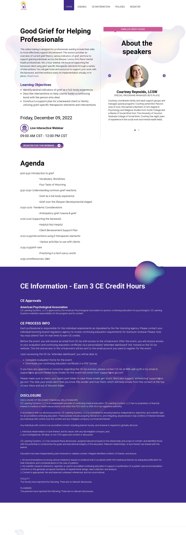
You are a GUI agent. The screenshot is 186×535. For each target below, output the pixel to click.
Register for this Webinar (42, 145)
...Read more (32, 76)
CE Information (101, 7)
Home (69, 7)
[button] (135, 130)
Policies (120, 7)
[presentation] (109, 75)
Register (135, 7)
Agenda (82, 7)
